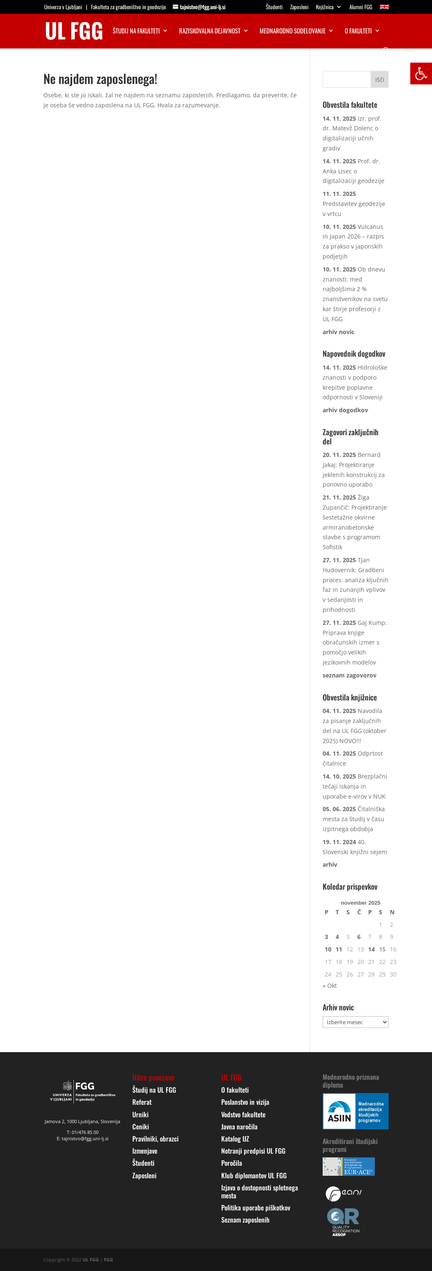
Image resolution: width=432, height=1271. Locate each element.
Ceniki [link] (140, 1126)
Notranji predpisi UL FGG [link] (253, 1151)
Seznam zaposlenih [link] (245, 1220)
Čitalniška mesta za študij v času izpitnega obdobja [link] (354, 819)
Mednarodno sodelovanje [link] (293, 31)
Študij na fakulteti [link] (136, 31)
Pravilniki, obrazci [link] (155, 1139)
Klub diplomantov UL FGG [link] (254, 1175)
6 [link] (359, 937)
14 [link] (371, 949)
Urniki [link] (140, 1114)
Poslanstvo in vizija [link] (245, 1102)
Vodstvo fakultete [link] (243, 1114)
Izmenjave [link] (144, 1151)
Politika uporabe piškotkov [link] (255, 1208)
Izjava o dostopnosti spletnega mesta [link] (259, 1191)
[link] (421, 73)
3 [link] (326, 937)
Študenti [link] (274, 7)
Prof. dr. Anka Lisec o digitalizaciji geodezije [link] (353, 171)
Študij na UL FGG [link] (154, 1090)
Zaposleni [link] (299, 7)
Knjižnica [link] (324, 7)
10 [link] (328, 949)
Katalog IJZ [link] (235, 1139)
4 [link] (337, 937)
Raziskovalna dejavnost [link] (209, 31)
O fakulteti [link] (358, 31)
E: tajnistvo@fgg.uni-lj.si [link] (83, 1138)
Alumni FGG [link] (360, 7)
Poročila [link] (231, 1163)
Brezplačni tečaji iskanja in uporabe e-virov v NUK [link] (355, 786)
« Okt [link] (330, 985)
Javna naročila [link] (239, 1126)
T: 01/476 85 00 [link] (83, 1132)
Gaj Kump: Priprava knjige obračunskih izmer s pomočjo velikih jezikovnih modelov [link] (355, 642)
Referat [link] (142, 1102)
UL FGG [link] (91, 1259)
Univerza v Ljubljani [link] (63, 7)
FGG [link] (108, 1259)
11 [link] (339, 949)
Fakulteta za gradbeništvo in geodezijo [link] (128, 7)
